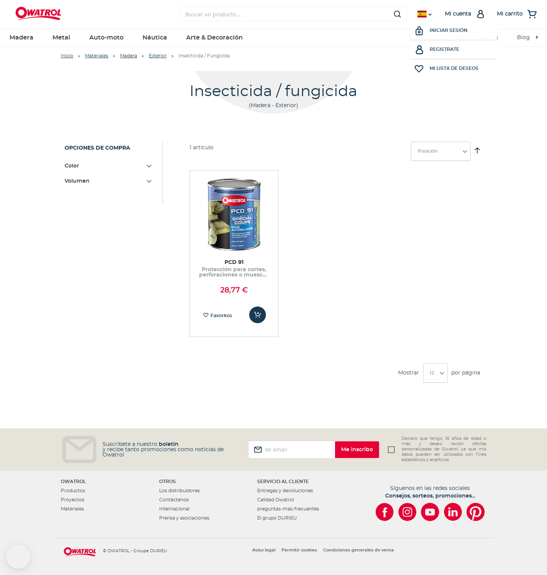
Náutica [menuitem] (154, 38)
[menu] (273, 37)
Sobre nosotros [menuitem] (477, 37)
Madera (128, 56)
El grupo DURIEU (277, 518)
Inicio (67, 56)
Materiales (96, 56)
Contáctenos (174, 500)
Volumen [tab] (77, 181)
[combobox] (293, 14)
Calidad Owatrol (275, 500)
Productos (73, 490)
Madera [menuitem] (21, 38)
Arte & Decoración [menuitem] (214, 38)
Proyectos (72, 500)
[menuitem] (527, 37)
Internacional (174, 509)
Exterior (158, 56)
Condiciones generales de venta (358, 550)
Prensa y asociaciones (184, 518)
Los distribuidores (179, 490)
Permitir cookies (299, 550)
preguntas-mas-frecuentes (288, 509)
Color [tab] (72, 166)
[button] (18, 557)
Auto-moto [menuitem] (106, 38)
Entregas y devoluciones (285, 490)
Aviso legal (263, 550)
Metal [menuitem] (61, 38)
